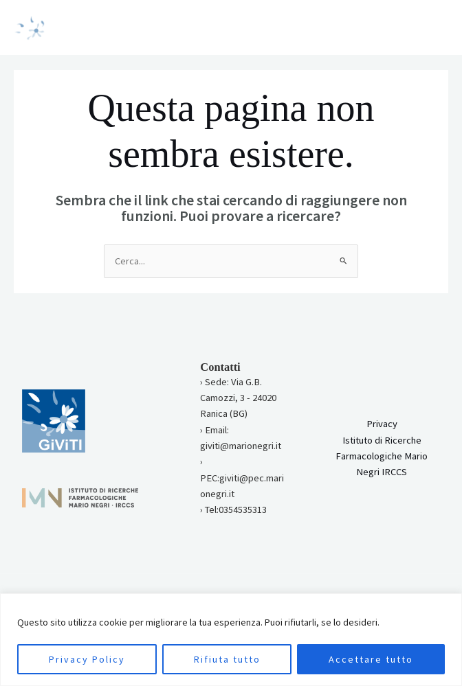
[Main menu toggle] (433, 27)
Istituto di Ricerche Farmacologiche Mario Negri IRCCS (382, 456)
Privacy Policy (87, 659)
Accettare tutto (371, 659)
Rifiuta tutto (227, 659)
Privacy (381, 424)
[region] (231, 639)
